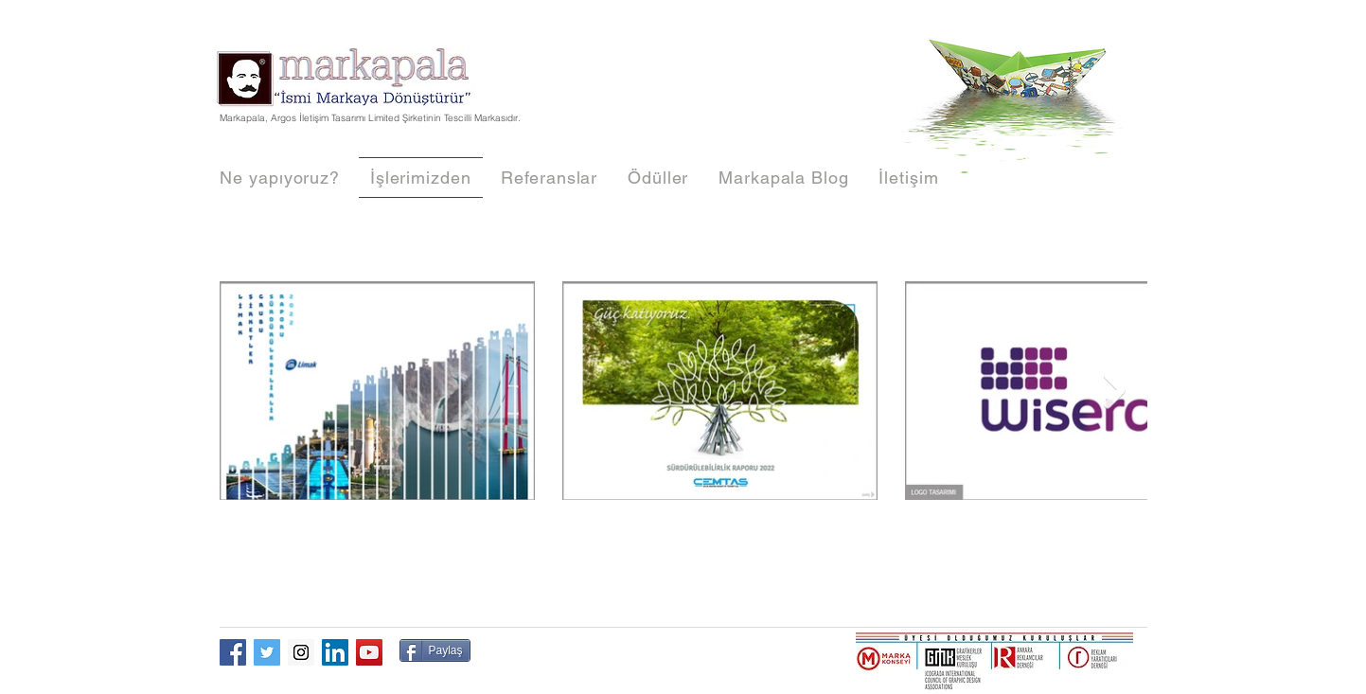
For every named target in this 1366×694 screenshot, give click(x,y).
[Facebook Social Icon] (233, 652)
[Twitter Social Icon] (267, 652)
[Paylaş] (434, 650)
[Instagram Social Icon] (301, 652)
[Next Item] (1115, 389)
